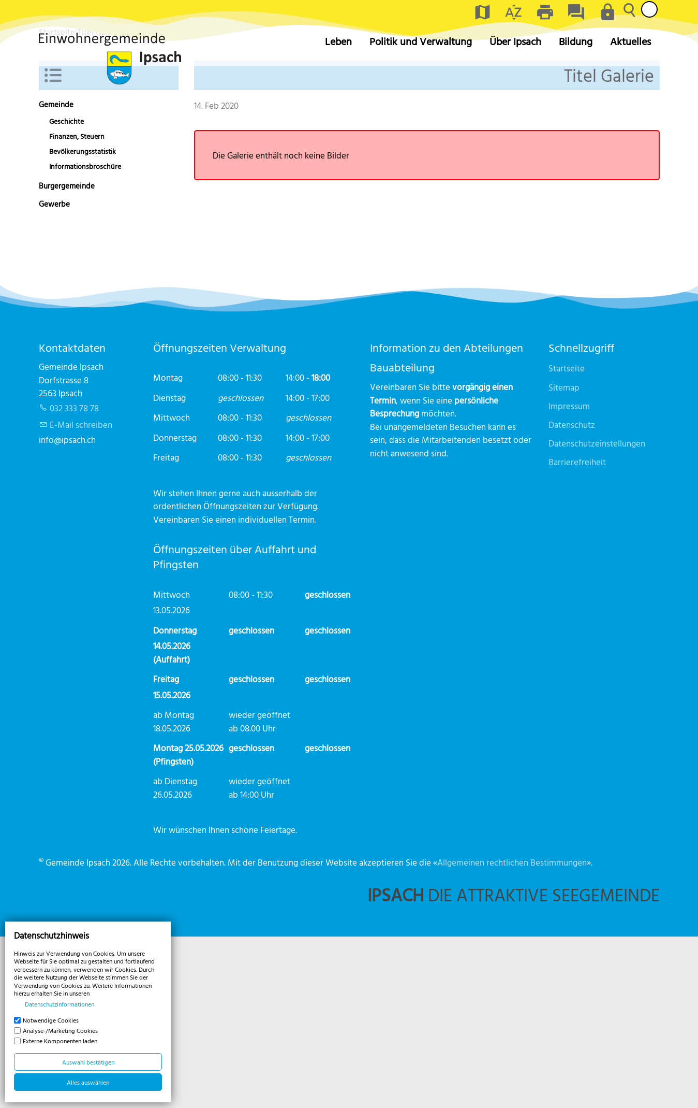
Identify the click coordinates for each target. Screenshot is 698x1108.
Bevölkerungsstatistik (82, 323)
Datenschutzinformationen (59, 1004)
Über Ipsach (515, 41)
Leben (338, 41)
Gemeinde (56, 276)
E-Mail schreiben (81, 595)
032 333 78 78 (74, 579)
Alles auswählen (88, 1082)
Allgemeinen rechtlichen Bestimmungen (512, 1033)
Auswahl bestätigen (88, 1062)
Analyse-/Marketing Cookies (60, 1030)
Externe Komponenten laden (60, 1040)
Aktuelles (630, 41)
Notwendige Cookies (51, 1020)
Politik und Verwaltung (420, 41)
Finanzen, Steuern (77, 308)
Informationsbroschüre (85, 338)
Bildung (575, 41)
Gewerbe (54, 376)
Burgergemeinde (67, 358)
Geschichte (66, 292)
